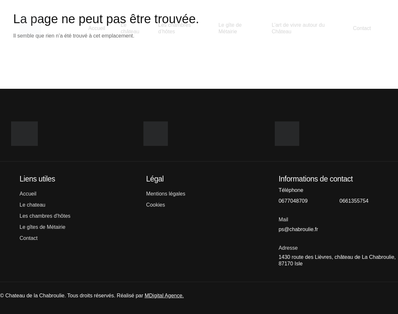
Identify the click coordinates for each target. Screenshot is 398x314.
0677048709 (293, 201)
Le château (130, 28)
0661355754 (353, 201)
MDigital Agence (164, 295)
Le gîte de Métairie (230, 28)
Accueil (96, 28)
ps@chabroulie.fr (298, 229)
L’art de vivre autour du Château (298, 28)
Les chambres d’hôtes (174, 28)
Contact (361, 28)
